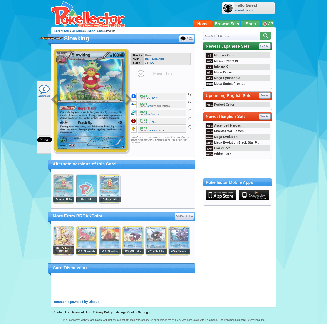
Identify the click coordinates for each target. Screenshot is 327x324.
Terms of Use (81, 312)
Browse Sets (227, 24)
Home (203, 24)
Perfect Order (220, 104)
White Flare (218, 154)
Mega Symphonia (223, 78)
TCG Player (151, 98)
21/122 (150, 63)
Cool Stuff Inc (152, 114)
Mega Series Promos (225, 83)
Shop (251, 24)
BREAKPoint (94, 31)
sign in (239, 10)
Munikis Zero (220, 55)
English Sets (61, 31)
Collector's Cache (154, 130)
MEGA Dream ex (222, 61)
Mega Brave (219, 72)
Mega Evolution (222, 137)
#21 (186, 38)
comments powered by (76, 302)
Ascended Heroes (223, 125)
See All (264, 46)
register (249, 10)
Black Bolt (218, 148)
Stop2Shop (151, 122)
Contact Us (61, 312)
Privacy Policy (103, 312)
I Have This (161, 73)
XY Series (78, 31)
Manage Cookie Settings (133, 312)
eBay (148, 106)
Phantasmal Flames (225, 131)
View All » (184, 216)
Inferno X (217, 66)
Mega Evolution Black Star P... (232, 142)
